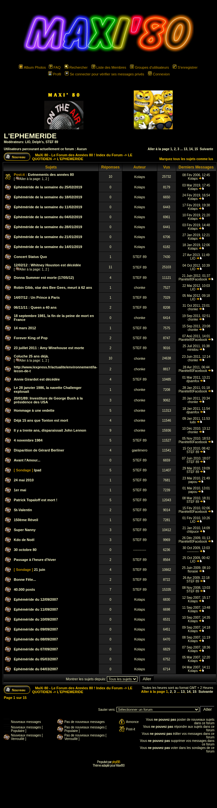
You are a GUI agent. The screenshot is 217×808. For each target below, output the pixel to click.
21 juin (39, 570)
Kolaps (139, 177)
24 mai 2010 (24, 480)
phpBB (116, 762)
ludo (193, 422)
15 (196, 149)
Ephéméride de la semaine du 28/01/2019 (48, 227)
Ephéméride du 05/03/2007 (36, 659)
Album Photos (32, 67)
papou (192, 482)
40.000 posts (24, 589)
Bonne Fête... (25, 579)
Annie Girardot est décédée (37, 379)
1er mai (20, 490)
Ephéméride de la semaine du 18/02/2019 (48, 197)
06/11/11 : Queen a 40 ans (35, 307)
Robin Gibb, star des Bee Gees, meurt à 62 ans (53, 287)
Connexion (159, 74)
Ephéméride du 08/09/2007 (36, 639)
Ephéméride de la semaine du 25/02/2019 (48, 187)
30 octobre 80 (25, 550)
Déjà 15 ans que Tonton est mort (41, 420)
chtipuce (193, 531)
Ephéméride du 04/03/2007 (36, 669)
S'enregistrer (185, 67)
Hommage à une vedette (34, 410)
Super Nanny (25, 530)
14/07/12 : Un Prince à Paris (37, 297)
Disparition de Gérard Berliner (39, 450)
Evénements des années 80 (51, 174)
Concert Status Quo (30, 257)
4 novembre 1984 (28, 440)
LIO (27, 142)
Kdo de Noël (24, 540)
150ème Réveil (26, 520)
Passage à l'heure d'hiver (35, 560)
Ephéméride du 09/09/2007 (36, 629)
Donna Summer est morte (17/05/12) (44, 277)
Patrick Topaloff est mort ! (35, 500)
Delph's (38, 142)
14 (191, 149)
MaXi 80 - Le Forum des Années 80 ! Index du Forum (79, 155)
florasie (193, 571)
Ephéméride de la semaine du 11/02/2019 (48, 207)
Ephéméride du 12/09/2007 (36, 599)
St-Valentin (23, 510)
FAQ (55, 67)
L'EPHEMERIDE (30, 136)
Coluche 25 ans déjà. (31, 356)
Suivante (206, 149)
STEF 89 (52, 142)
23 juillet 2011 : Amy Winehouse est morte (49, 348)
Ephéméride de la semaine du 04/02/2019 (48, 217)
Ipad (37, 470)
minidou (192, 349)
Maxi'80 (120, 765)
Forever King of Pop (31, 338)
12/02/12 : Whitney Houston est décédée (47, 265)
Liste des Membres (108, 67)
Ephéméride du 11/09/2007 (36, 609)
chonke (139, 287)
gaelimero (139, 450)
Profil (54, 74)
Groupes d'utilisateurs (149, 67)
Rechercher (76, 67)
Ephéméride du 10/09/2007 (36, 619)
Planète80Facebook (192, 279)
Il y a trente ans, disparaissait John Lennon (50, 430)
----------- (139, 550)
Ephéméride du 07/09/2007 (36, 649)
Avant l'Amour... (27, 460)
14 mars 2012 (25, 328)
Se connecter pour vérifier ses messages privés (104, 74)
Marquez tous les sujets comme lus (186, 159)
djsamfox (193, 381)
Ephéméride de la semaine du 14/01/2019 (48, 247)
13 (185, 149)
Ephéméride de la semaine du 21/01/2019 (48, 237)
